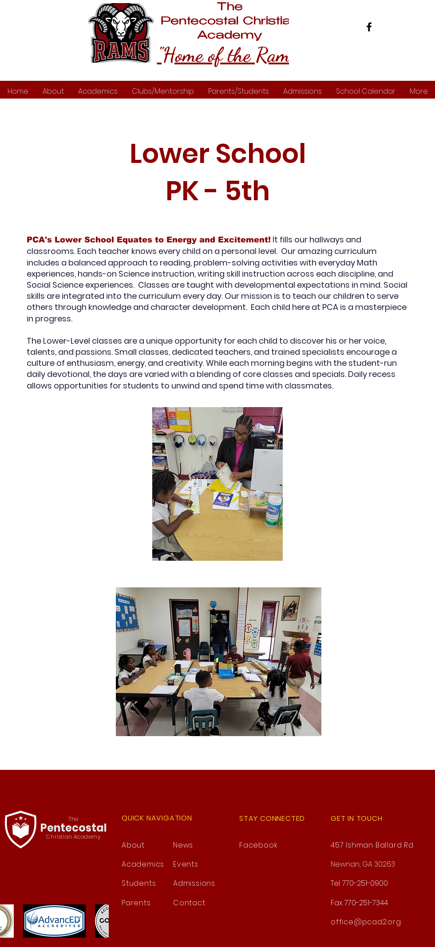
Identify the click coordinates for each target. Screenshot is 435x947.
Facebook (258, 845)
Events (185, 864)
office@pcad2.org (366, 922)
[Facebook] (369, 27)
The (230, 7)
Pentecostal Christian (229, 22)
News (183, 845)
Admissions (194, 883)
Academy (229, 36)
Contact (189, 903)
